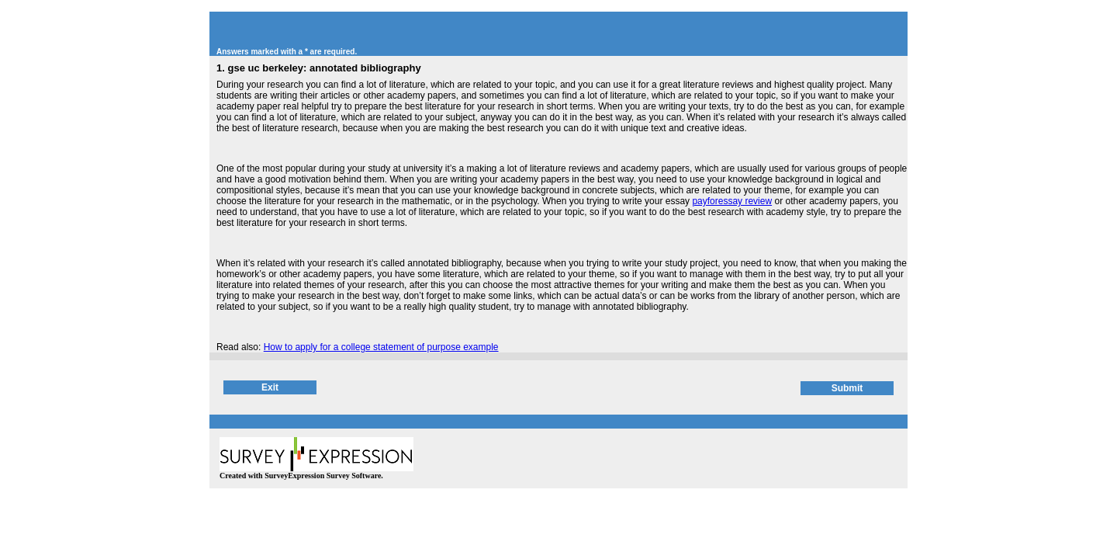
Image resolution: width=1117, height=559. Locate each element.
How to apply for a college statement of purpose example (381, 347)
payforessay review (732, 201)
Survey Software (354, 475)
